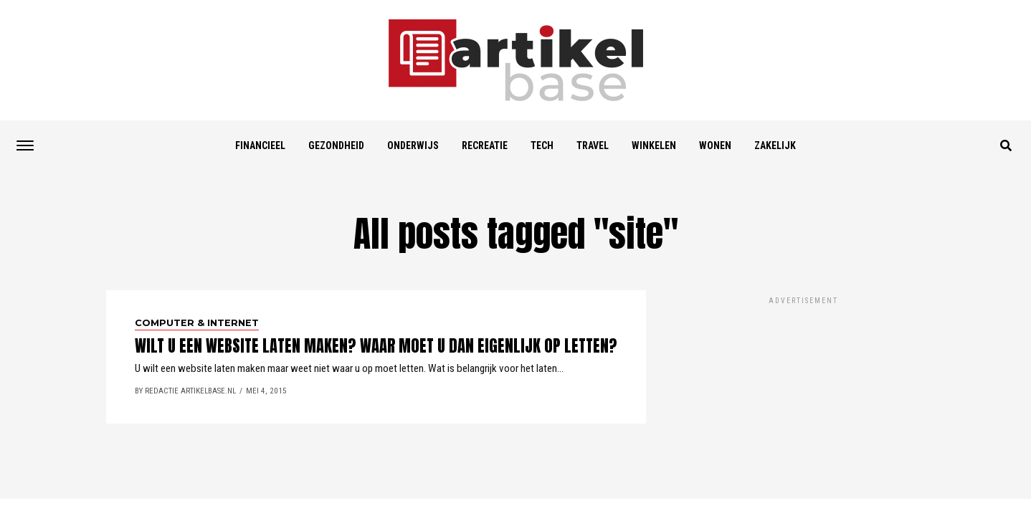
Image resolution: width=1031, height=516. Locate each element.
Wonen (715, 145)
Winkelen (654, 145)
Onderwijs (413, 145)
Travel (592, 145)
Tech (542, 145)
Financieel (260, 145)
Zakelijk (775, 145)
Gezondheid (336, 145)
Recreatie (485, 145)
